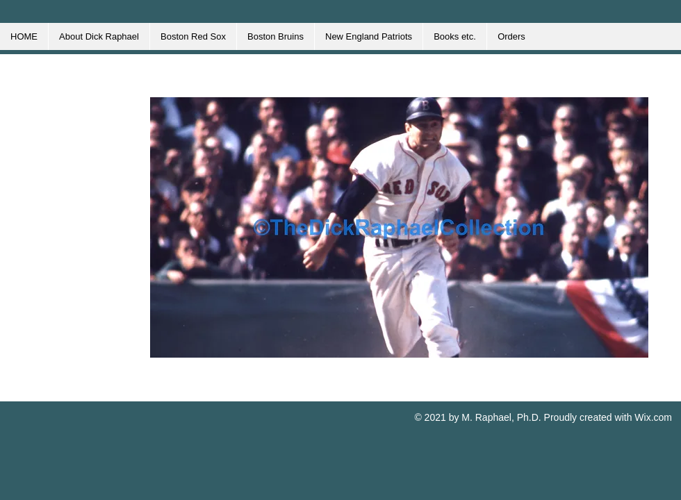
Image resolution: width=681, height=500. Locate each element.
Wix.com (653, 417)
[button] (399, 227)
